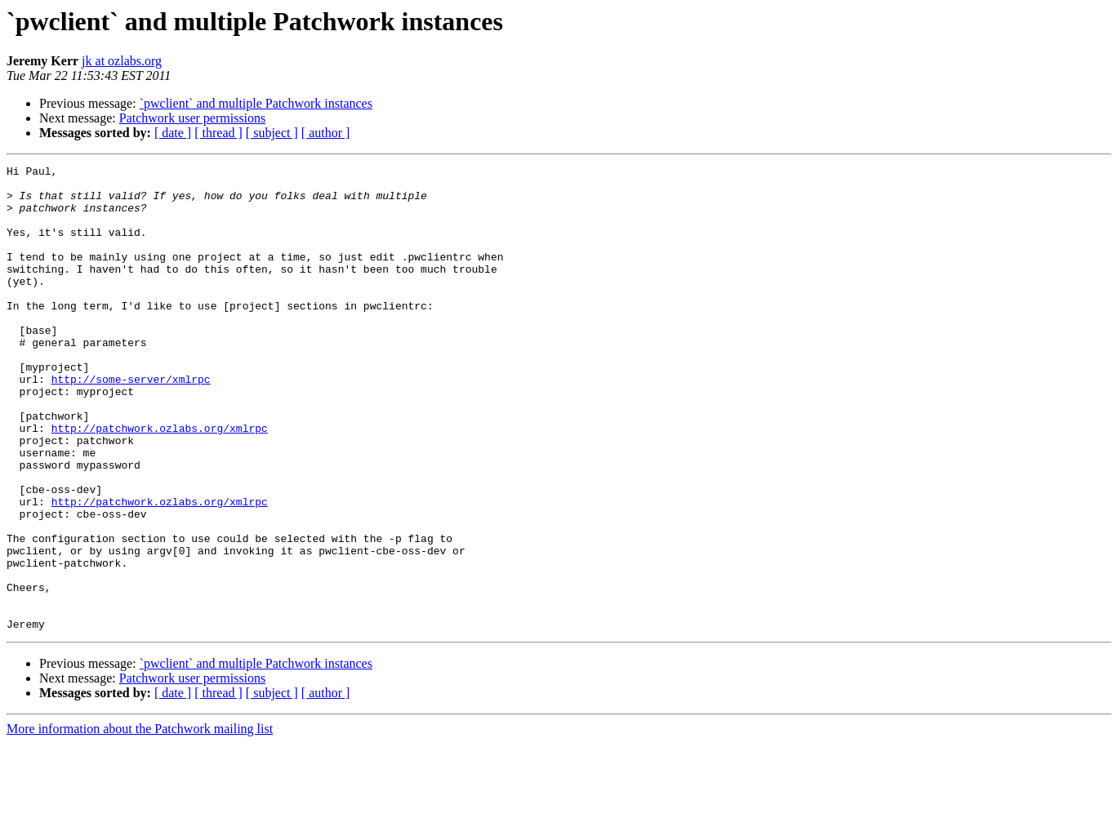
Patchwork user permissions (192, 118)
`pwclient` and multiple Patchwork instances (256, 103)
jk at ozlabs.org (122, 61)
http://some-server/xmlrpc (131, 423)
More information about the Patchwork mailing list (140, 822)
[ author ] (325, 133)
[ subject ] (272, 133)
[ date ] (172, 133)
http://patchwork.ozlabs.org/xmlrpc (159, 481)
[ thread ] (218, 133)
